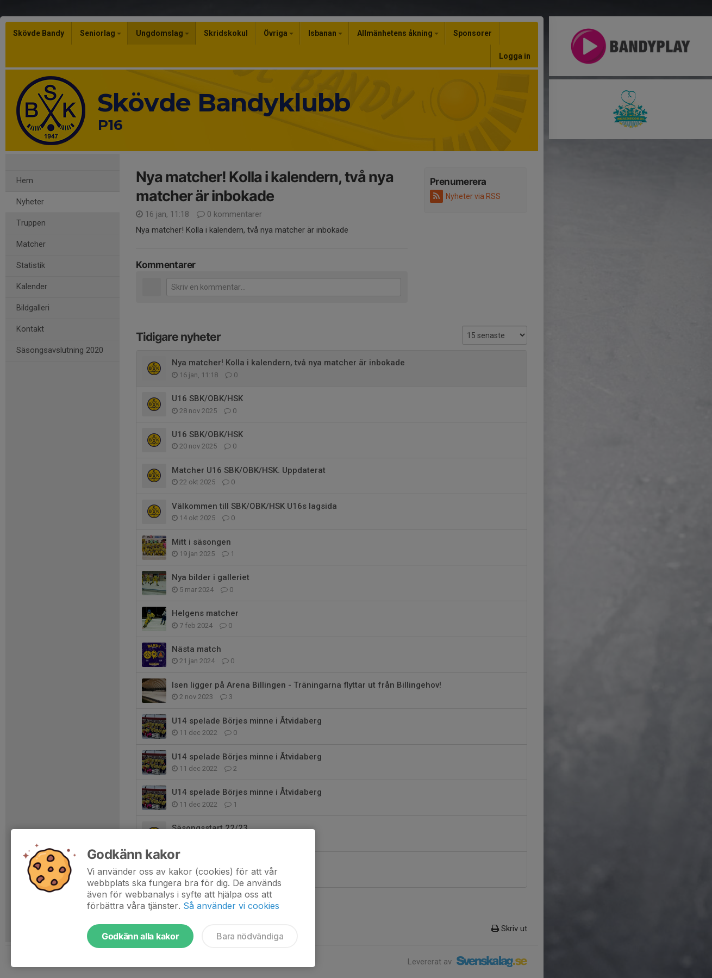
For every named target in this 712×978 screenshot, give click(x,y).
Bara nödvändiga (249, 936)
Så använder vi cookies (231, 905)
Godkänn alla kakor (140, 936)
